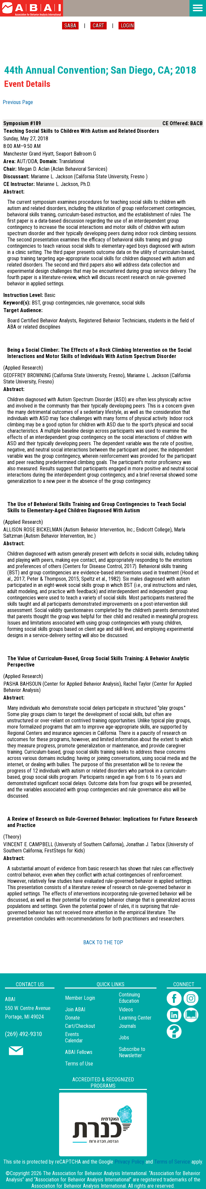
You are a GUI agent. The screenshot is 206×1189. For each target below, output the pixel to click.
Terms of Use (79, 1064)
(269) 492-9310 (23, 1034)
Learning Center (135, 1018)
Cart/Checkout (80, 1026)
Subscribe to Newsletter (132, 1052)
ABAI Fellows (78, 1052)
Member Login (80, 998)
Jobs (124, 1037)
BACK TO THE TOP (103, 942)
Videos (126, 1009)
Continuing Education (129, 997)
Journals (127, 1026)
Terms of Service (172, 1162)
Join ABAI (75, 1009)
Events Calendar (74, 1037)
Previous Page (18, 102)
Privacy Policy (129, 1162)
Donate (72, 1018)
